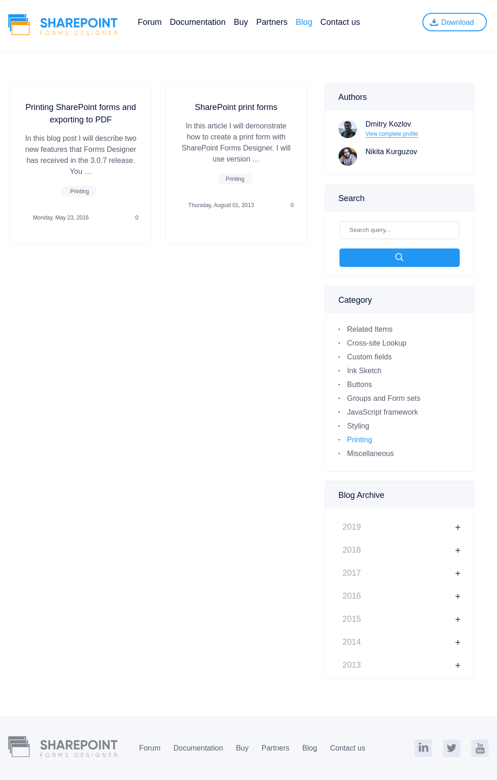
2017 (352, 573)
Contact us (340, 22)
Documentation (198, 22)
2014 (352, 642)
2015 (352, 619)
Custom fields (369, 357)
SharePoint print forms (236, 107)
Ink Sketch (364, 371)
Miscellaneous (370, 453)
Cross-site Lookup (377, 343)
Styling (358, 426)
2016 (352, 596)
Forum (150, 22)
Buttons (359, 384)
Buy (241, 22)
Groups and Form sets (384, 398)
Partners (271, 22)
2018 (352, 550)
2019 (352, 527)
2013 (352, 665)
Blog (304, 22)
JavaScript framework (382, 412)
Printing (79, 191)
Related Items (370, 329)
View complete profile (392, 134)
